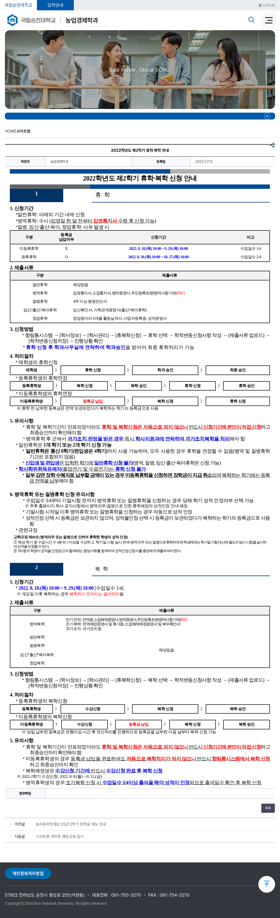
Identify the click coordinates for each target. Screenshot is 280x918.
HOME (10, 131)
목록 (268, 808)
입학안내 (55, 5)
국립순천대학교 (18, 5)
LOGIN (266, 5)
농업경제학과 (81, 20)
